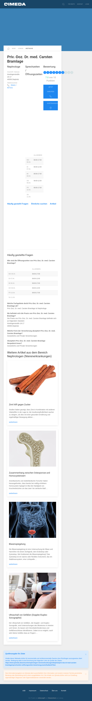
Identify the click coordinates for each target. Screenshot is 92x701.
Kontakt (80, 4)
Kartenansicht (52, 106)
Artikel (53, 204)
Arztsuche (29, 48)
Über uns (55, 691)
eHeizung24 (41, 698)
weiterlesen (13, 422)
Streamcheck (52, 698)
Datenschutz (44, 691)
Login (87, 4)
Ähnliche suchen (39, 204)
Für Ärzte (71, 4)
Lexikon (20, 48)
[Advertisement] (46, 27)
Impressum (32, 691)
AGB (24, 691)
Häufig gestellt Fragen (17, 204)
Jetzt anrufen (50, 91)
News (14, 48)
